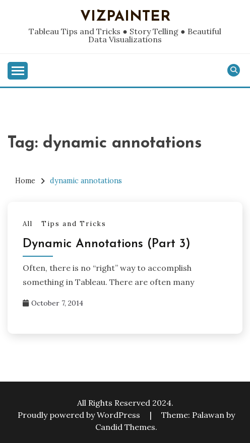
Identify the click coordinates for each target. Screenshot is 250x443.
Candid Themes (125, 427)
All (28, 223)
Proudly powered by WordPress (80, 415)
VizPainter (125, 17)
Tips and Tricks (73, 223)
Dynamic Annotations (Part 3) (107, 244)
